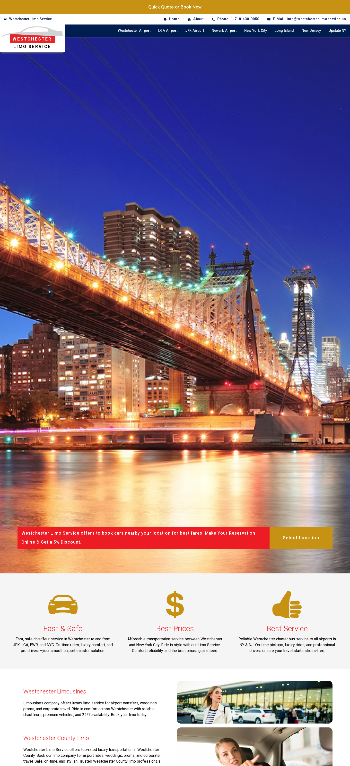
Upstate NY (337, 31)
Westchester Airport (134, 31)
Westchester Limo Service (30, 19)
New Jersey (311, 31)
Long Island (284, 31)
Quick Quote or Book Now (175, 7)
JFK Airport (194, 31)
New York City (255, 31)
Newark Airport (224, 31)
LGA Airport (167, 31)
